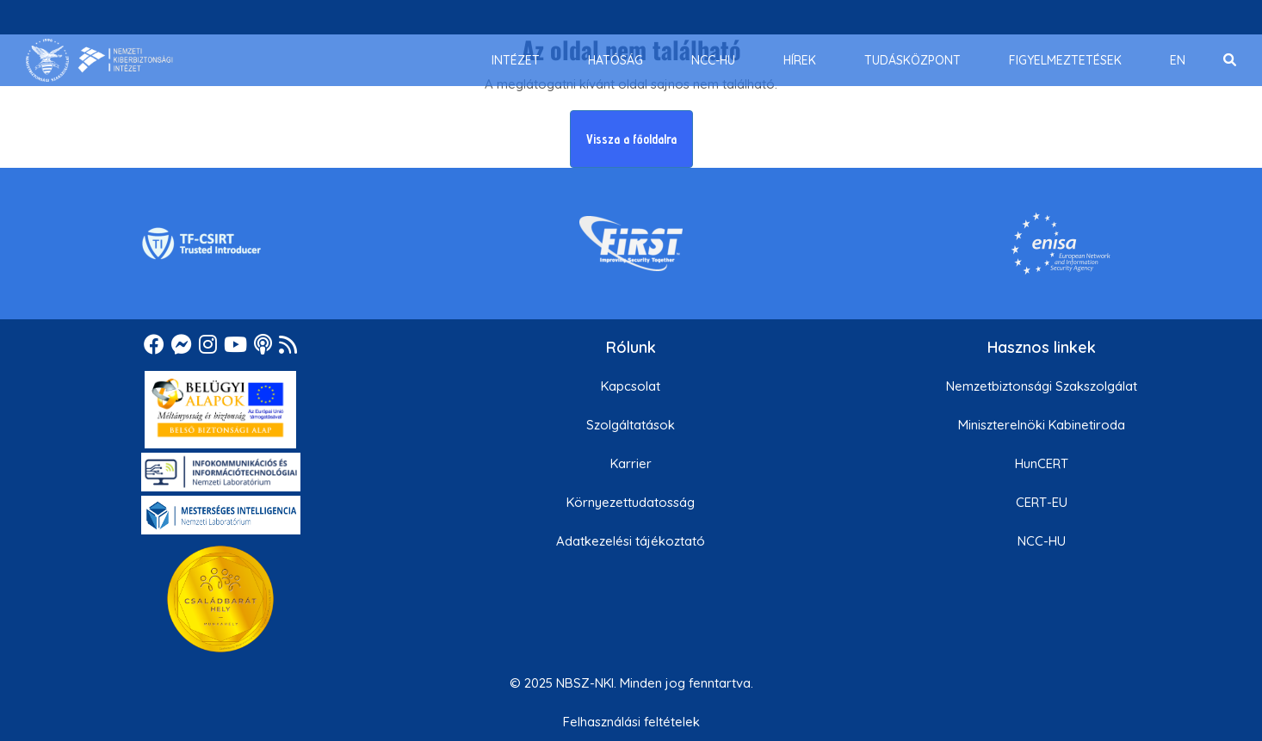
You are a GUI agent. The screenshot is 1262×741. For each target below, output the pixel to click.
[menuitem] (516, 60)
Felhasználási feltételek (631, 721)
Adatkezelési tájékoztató (630, 541)
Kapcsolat (630, 386)
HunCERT (1041, 463)
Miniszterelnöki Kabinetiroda (1041, 425)
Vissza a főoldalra (631, 139)
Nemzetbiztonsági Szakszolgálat (1041, 386)
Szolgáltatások (630, 425)
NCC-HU (1042, 541)
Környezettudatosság (630, 502)
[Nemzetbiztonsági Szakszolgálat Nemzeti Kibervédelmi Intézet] (99, 60)
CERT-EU (1041, 502)
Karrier (631, 463)
